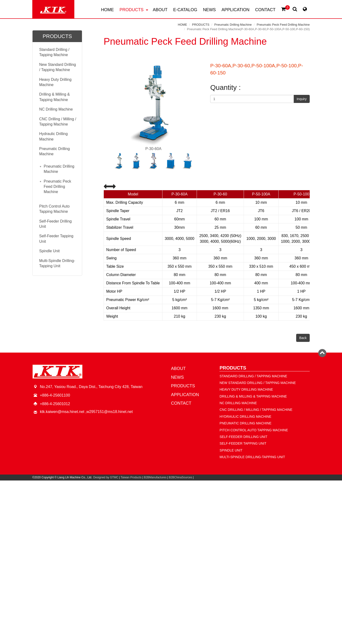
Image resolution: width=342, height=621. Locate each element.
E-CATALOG (185, 9)
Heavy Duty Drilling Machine (55, 82)
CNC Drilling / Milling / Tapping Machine (57, 121)
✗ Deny (171, 499)
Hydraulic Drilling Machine (53, 136)
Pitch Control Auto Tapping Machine (54, 208)
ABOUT (160, 9)
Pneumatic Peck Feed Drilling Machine (283, 24)
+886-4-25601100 (55, 395)
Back (303, 338)
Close (171, 483)
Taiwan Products (131, 477)
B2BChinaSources (180, 477)
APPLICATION (236, 9)
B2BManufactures (155, 477)
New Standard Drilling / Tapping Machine (57, 67)
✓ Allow (171, 494)
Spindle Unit (49, 251)
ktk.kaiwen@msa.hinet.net (62, 412)
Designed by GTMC (105, 477)
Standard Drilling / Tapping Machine (54, 52)
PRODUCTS (133, 9)
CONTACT (265, 9)
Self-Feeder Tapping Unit (56, 238)
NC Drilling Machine (56, 109)
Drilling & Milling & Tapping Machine (54, 97)
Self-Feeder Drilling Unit (55, 223)
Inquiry (302, 99)
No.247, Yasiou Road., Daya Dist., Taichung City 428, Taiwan (91, 387)
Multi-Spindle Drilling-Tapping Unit (57, 263)
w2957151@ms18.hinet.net (109, 412)
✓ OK (237, 618)
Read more (150, 532)
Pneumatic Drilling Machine (233, 24)
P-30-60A (153, 107)
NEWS (209, 9)
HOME (107, 9)
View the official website (183, 532)
